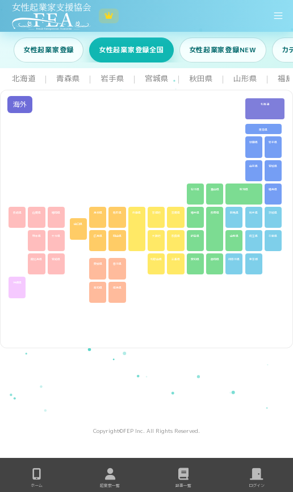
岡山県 (117, 236)
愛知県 (195, 259)
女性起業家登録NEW (223, 50)
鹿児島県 (36, 259)
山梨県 (234, 236)
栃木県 (253, 213)
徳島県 (117, 288)
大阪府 (156, 236)
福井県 (195, 213)
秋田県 (253, 142)
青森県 (263, 130)
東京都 (253, 259)
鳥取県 (117, 213)
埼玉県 (253, 236)
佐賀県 (36, 213)
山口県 (78, 224)
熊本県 (36, 236)
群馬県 (234, 213)
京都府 (156, 213)
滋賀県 (175, 213)
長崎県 (17, 213)
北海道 (265, 104)
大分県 (56, 236)
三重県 (175, 259)
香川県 (117, 264)
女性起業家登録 (48, 50)
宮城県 (273, 166)
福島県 (273, 189)
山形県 (253, 166)
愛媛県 (98, 264)
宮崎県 (56, 259)
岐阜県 (195, 236)
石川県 (195, 189)
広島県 (98, 236)
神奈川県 (234, 259)
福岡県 (56, 213)
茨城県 (273, 213)
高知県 (98, 288)
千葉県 (273, 236)
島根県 (98, 213)
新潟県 (244, 189)
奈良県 (175, 236)
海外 (20, 104)
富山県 (215, 189)
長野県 (215, 213)
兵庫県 (136, 213)
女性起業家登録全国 (131, 50)
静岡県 (215, 259)
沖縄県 (17, 283)
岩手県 (273, 142)
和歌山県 (156, 259)
